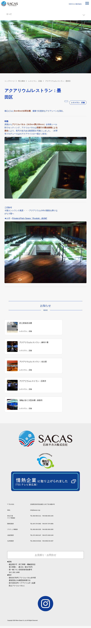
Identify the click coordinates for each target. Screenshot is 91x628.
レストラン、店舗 (34, 81)
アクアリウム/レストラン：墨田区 (57, 81)
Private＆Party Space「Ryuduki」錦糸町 (29, 218)
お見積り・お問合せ (45, 550)
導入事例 (21, 81)
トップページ (9, 81)
